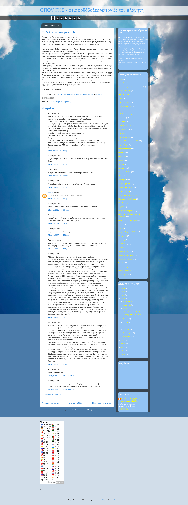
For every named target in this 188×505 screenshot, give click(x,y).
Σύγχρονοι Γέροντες (125, 259)
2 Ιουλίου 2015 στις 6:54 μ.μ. (58, 210)
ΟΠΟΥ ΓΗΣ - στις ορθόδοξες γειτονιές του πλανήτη (92, 10)
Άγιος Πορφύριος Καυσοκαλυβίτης (130, 87)
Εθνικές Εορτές (123, 129)
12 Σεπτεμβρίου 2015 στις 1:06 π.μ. (61, 389)
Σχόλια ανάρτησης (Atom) (82, 410)
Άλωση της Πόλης (124, 91)
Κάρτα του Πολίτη (124, 172)
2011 (123, 351)
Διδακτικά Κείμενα (55, 102)
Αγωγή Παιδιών (123, 102)
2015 (123, 298)
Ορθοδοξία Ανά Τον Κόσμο (127, 220)
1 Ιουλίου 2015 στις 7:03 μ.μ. (58, 151)
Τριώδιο (121, 263)
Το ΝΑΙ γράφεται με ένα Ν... (132, 315)
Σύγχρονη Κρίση (124, 251)
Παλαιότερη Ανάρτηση (102, 403)
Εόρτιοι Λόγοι (123, 145)
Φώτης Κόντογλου (124, 271)
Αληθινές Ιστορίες (124, 106)
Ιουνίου (126, 319)
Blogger (116, 500)
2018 (123, 292)
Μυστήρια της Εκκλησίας (127, 199)
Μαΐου (125, 322)
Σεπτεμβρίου (127, 301)
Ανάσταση (121, 110)
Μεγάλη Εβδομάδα (124, 184)
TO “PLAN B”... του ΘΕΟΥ (132, 311)
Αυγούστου (127, 305)
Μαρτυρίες (67, 102)
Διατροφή (121, 122)
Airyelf (104, 500)
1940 (120, 79)
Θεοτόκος (121, 153)
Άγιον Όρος (122, 83)
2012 (123, 347)
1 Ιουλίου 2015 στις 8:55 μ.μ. (58, 164)
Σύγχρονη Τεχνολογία (125, 255)
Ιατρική (121, 164)
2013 (123, 344)
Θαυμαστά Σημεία (124, 149)
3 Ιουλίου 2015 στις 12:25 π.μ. (59, 224)
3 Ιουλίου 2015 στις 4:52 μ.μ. (58, 235)
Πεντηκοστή (122, 236)
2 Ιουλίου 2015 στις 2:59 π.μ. (58, 176)
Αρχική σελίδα (75, 403)
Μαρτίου (126, 329)
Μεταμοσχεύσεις (124, 191)
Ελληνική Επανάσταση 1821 (128, 141)
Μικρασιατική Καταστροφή (127, 195)
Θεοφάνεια (122, 156)
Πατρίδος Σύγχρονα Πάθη (127, 232)
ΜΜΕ (120, 176)
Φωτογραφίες (123, 267)
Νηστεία (121, 207)
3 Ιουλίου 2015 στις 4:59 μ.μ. (58, 249)
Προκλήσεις (122, 244)
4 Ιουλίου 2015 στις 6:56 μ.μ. (58, 364)
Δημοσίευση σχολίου (53, 394)
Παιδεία (121, 228)
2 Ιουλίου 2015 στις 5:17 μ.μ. (58, 187)
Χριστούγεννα (123, 275)
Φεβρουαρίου (128, 333)
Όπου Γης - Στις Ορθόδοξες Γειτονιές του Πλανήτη (131, 400)
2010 (123, 354)
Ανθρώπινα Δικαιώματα (126, 114)
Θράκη (120, 160)
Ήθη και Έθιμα (123, 94)
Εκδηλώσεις (122, 133)
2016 (123, 295)
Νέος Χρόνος (122, 203)
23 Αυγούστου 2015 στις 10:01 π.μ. (61, 376)
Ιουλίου (126, 308)
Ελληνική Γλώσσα (124, 137)
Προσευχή (121, 247)
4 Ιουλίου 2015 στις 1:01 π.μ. (58, 317)
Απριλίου (126, 326)
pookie (50, 192)
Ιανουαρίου (127, 336)
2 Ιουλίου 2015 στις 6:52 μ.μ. (58, 199)
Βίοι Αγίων (122, 118)
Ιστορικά (121, 168)
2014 (123, 340)
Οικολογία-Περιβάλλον (126, 211)
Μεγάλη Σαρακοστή (125, 187)
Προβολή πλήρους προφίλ (127, 409)
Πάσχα (120, 224)
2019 (123, 288)
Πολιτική (121, 240)
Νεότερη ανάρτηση (50, 403)
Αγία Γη (121, 98)
